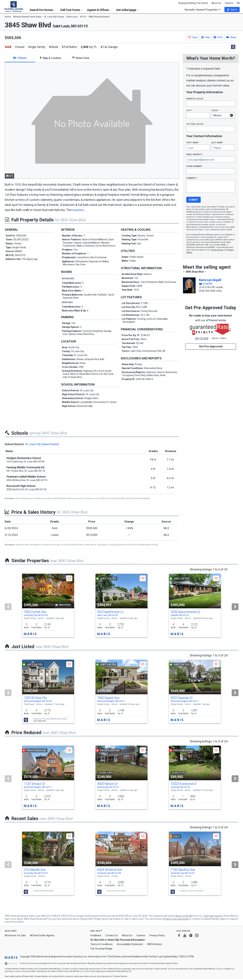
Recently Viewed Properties (202, 9)
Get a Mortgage (127, 10)
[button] (232, 9)
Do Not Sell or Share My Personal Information (117, 939)
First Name (192, 142)
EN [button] (238, 3)
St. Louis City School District (42, 444)
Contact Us (111, 935)
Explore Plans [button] (172, 963)
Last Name (217, 142)
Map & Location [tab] (50, 58)
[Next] (235, 606)
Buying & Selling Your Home (193, 3)
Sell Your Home (71, 10)
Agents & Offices (99, 10)
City (189, 110)
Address (194, 98)
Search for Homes (42, 10)
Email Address (194, 154)
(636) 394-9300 (207, 290)
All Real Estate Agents (42, 935)
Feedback (95, 935)
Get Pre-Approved (210, 346)
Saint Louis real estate (177, 919)
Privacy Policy (157, 935)
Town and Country (212, 915)
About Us (216, 3)
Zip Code (194, 124)
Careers (229, 3)
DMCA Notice (154, 944)
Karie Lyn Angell (210, 280)
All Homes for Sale (15, 935)
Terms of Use (217, 250)
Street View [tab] (80, 58)
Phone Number (194, 166)
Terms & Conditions (101, 944)
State (215, 110)
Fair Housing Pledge (101, 948)
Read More (78, 210)
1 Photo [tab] (19, 58)
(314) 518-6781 (207, 287)
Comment (191, 178)
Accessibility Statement (130, 944)
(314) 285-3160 (39, 721)
